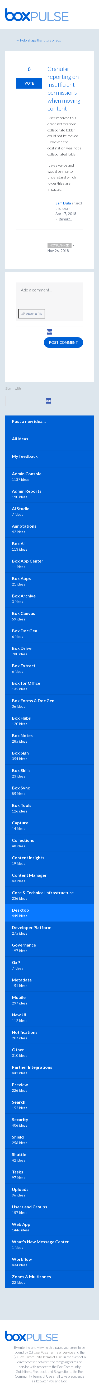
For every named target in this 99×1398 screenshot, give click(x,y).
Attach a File (34, 313)
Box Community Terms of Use (40, 1357)
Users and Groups (29, 1206)
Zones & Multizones (31, 1276)
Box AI (18, 543)
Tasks (17, 1171)
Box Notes (22, 735)
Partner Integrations (32, 1067)
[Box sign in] (49, 332)
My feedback (25, 456)
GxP (16, 962)
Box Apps (21, 578)
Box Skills (21, 770)
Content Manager (29, 875)
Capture (20, 822)
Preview (20, 1084)
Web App (21, 1224)
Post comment (63, 342)
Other (18, 1049)
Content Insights (28, 857)
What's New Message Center (40, 1241)
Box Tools (21, 805)
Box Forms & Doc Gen (33, 700)
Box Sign (20, 752)
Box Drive (21, 648)
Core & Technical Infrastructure (43, 892)
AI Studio (21, 508)
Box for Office (26, 683)
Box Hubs (21, 717)
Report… (65, 219)
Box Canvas (23, 613)
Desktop (20, 909)
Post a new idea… (29, 421)
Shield (18, 1136)
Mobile (19, 997)
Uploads (20, 1189)
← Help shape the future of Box (38, 40)
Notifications (24, 1032)
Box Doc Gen (24, 630)
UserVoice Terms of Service (53, 1352)
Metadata (22, 979)
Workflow (22, 1259)
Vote (29, 83)
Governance (24, 944)
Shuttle (19, 1154)
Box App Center (27, 560)
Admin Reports (26, 491)
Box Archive (24, 595)
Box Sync (21, 787)
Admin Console (26, 473)
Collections (23, 840)
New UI (19, 1014)
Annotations (24, 525)
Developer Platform (31, 927)
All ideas (20, 438)
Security (20, 1119)
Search (18, 1101)
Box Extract (23, 665)
